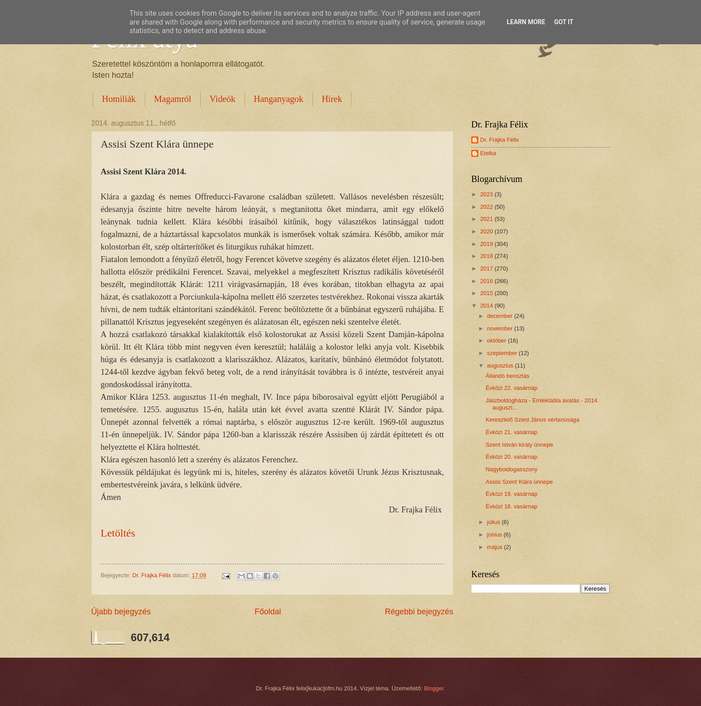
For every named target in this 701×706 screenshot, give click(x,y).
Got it (563, 21)
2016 (487, 281)
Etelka (488, 153)
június (495, 534)
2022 (487, 206)
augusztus (501, 365)
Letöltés (118, 533)
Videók (223, 99)
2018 (487, 256)
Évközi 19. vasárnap (511, 493)
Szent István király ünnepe (519, 444)
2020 (487, 231)
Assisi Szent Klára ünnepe (519, 481)
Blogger (433, 688)
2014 (487, 305)
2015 (487, 293)
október (497, 340)
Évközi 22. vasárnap (511, 388)
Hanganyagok (279, 99)
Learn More (526, 21)
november (500, 328)
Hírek (332, 99)
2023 (487, 194)
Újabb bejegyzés (121, 611)
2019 (487, 244)
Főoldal (267, 611)
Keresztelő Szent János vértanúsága (532, 419)
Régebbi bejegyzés (419, 611)
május (495, 547)
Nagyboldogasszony (511, 469)
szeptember (503, 353)
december (500, 316)
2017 (487, 268)
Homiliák (119, 99)
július (494, 522)
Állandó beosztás (507, 375)
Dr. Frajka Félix (499, 139)
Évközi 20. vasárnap (511, 456)
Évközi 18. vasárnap (511, 506)
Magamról (172, 99)
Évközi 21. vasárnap (511, 432)
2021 (487, 219)
